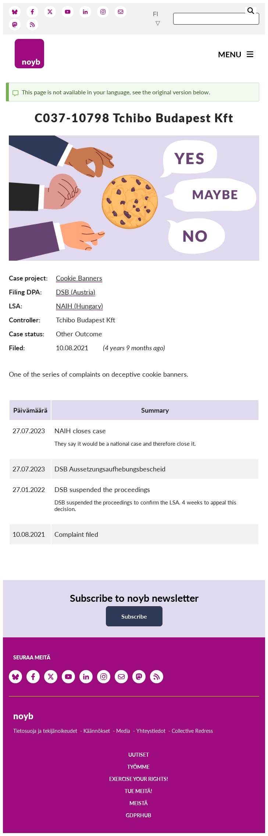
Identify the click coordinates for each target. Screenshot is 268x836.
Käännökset (96, 731)
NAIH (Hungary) (79, 306)
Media (123, 731)
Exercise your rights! (138, 779)
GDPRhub (138, 815)
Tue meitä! (138, 791)
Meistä (138, 803)
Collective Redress (192, 731)
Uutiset (138, 755)
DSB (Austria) (75, 292)
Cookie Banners (79, 278)
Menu (230, 54)
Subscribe (134, 616)
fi (155, 14)
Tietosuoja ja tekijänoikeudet (45, 731)
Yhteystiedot (150, 731)
